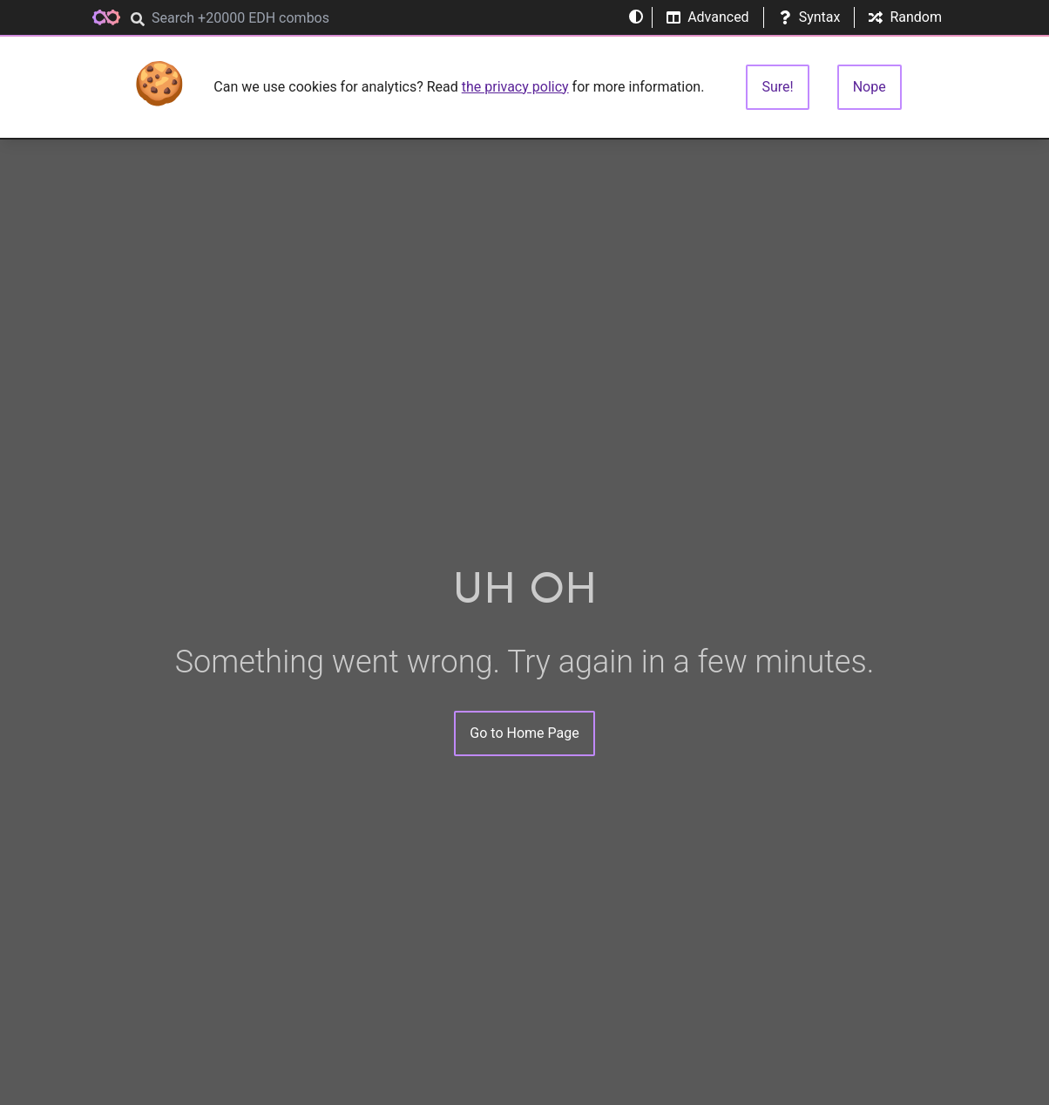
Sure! (777, 86)
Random (905, 17)
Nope (869, 86)
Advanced (708, 17)
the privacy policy (515, 86)
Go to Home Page (524, 733)
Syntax (809, 17)
